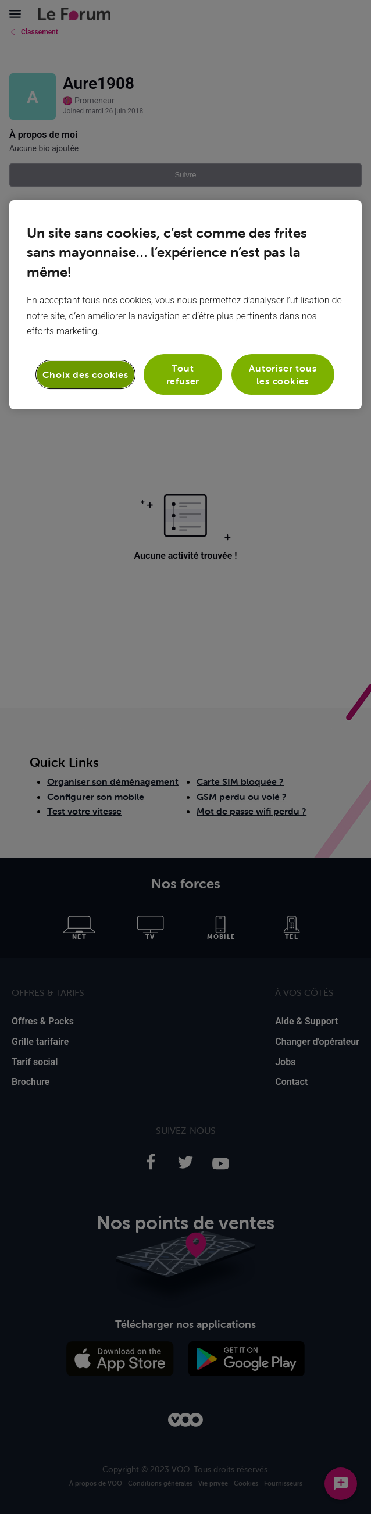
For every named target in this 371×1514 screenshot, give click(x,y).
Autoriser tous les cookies (282, 374)
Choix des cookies (85, 374)
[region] (185, 305)
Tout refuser (183, 374)
